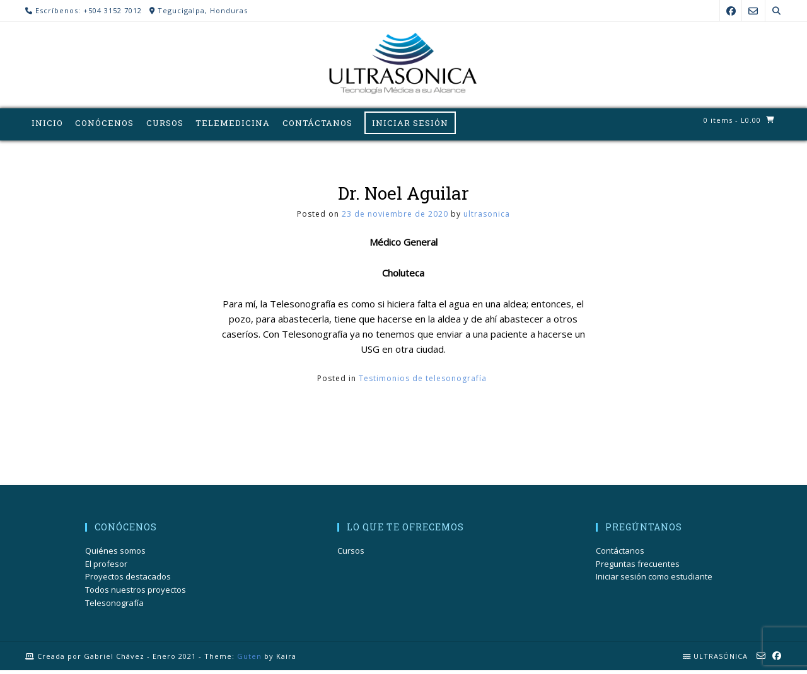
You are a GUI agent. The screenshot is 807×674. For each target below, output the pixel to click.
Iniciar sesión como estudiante (654, 580)
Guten (249, 659)
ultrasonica (486, 217)
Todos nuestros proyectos (135, 593)
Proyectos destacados (128, 580)
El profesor (106, 567)
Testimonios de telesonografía (423, 381)
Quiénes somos (115, 553)
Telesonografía (114, 606)
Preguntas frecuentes (638, 567)
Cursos (350, 553)
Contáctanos (620, 553)
